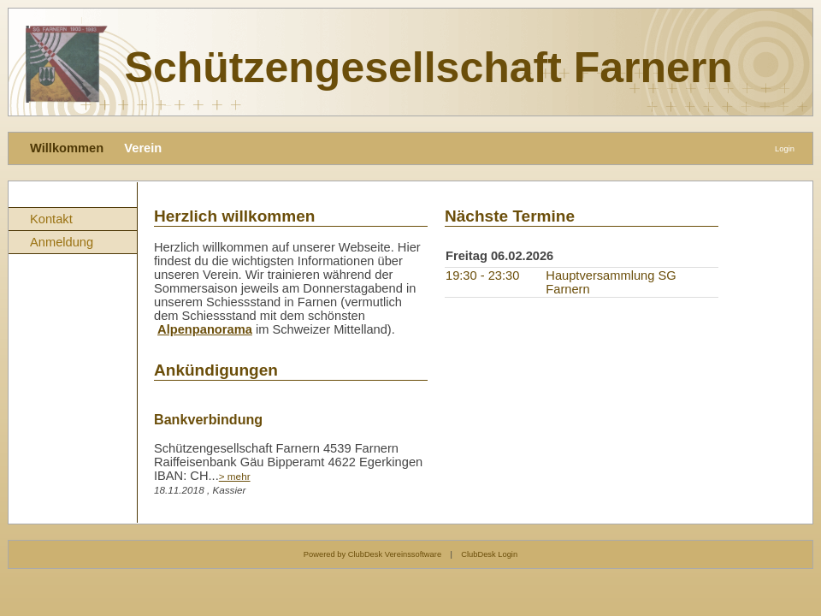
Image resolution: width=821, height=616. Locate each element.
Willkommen (66, 148)
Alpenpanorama (204, 329)
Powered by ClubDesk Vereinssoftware (372, 554)
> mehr (235, 476)
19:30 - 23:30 (482, 275)
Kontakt (51, 219)
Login (784, 149)
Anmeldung (61, 242)
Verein (143, 148)
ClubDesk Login (489, 554)
